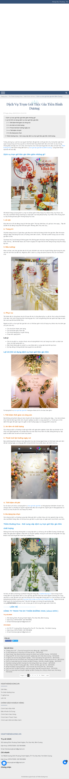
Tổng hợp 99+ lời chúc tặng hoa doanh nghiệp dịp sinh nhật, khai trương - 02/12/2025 (32, 656)
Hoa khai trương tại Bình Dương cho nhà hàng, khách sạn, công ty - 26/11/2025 (30, 663)
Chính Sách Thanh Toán (9, 717)
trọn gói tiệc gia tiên (35, 147)
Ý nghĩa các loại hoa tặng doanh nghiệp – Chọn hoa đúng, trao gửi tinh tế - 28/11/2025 (32, 658)
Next (42, 675)
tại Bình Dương (47, 147)
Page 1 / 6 (23, 675)
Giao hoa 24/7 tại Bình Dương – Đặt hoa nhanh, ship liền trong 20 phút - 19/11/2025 (31, 668)
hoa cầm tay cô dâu (29, 599)
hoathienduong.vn (45, 594)
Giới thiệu (4, 689)
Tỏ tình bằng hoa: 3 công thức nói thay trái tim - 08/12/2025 (24, 652)
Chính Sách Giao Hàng (8, 714)
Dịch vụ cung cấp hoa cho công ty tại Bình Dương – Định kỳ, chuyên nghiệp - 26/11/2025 (33, 661)
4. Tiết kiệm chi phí (15, 130)
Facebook (8, 640)
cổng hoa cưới (48, 599)
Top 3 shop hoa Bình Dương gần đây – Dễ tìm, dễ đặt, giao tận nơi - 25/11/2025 (30, 665)
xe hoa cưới (39, 599)
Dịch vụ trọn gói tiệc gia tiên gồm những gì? (21, 118)
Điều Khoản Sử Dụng (8, 711)
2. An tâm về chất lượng (16, 125)
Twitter (15, 640)
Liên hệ (3, 698)
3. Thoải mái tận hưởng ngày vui (19, 128)
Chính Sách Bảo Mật (8, 708)
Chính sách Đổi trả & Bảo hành (11, 720)
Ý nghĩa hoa (5, 695)
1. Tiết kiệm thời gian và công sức (19, 122)
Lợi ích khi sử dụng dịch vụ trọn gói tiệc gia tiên (22, 120)
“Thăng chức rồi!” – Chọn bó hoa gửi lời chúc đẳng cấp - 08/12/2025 (27, 650)
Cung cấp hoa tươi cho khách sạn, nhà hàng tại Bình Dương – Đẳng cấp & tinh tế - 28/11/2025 (35, 659)
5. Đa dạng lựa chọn (15, 133)
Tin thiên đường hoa (7, 692)
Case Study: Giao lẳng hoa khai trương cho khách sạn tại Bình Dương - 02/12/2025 (31, 654)
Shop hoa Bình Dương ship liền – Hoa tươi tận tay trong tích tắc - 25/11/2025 (29, 666)
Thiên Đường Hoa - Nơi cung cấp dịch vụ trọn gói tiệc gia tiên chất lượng (30, 136)
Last (47, 675)
